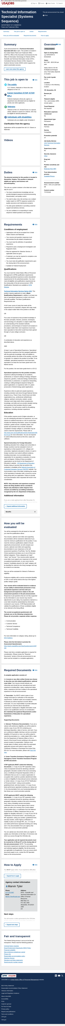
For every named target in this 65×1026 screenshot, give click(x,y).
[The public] (20, 87)
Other (45, 156)
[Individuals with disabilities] (20, 118)
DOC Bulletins (8, 638)
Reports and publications (8, 1011)
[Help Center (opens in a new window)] (50, 3)
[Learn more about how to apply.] (34, 864)
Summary (6, 31)
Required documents (30, 35)
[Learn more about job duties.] (34, 172)
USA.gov (3, 1016)
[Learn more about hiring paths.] (34, 80)
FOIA (2, 1001)
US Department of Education (25, 463)
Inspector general (6, 1004)
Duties (31, 31)
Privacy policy (5, 1009)
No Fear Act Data (6, 1006)
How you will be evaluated (11, 35)
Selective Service (9, 958)
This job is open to (19, 31)
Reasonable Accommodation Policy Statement (14, 988)
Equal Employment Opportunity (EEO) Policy (17, 948)
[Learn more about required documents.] (34, 670)
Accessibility (4, 999)
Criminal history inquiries (11, 946)
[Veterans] (20, 110)
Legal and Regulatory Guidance (10, 993)
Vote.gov (3, 1019)
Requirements (42, 31)
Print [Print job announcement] (45, 15)
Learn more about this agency (15, 69)
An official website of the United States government (14, 0)
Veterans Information (7, 990)
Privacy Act (7, 954)
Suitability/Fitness (49, 176)
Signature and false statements (13, 960)
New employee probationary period (14, 952)
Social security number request (13, 962)
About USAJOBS (6, 996)
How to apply (45, 35)
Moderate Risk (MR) (50, 169)
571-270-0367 (10, 892)
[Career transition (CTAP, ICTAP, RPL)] (20, 97)
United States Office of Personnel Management (24, 979)
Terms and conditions (7, 1014)
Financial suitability (9, 950)
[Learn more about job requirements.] (34, 224)
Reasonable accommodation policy (14, 956)
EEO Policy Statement (7, 985)
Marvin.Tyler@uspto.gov (13, 896)
